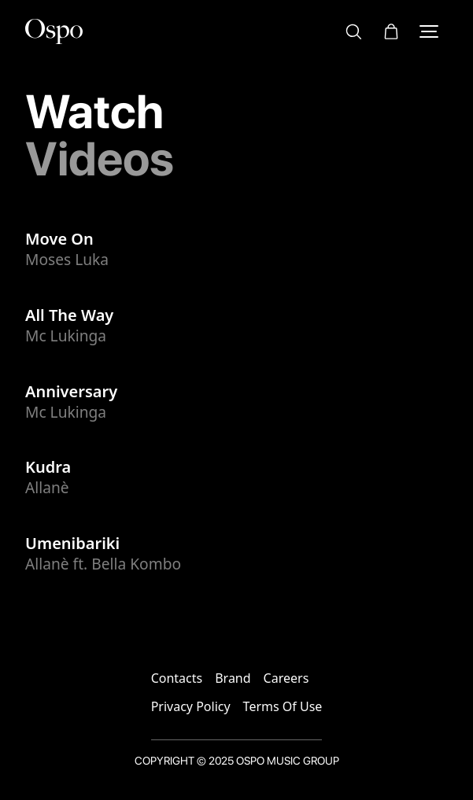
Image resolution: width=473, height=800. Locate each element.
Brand (232, 678)
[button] (390, 31)
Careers (286, 678)
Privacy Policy (191, 706)
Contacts (177, 678)
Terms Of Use (283, 706)
